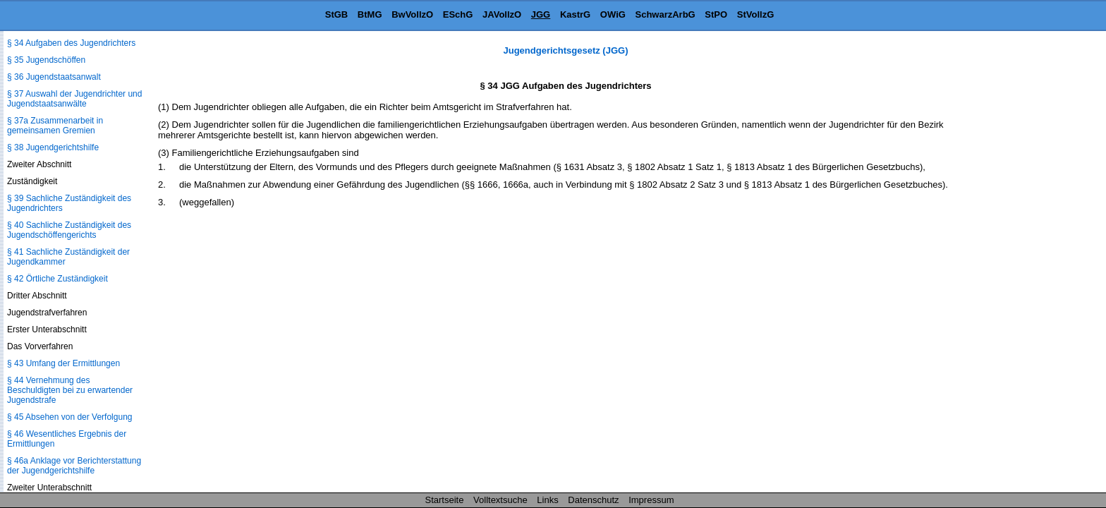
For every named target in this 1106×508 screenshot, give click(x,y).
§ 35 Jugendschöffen (46, 60)
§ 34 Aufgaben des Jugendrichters (71, 43)
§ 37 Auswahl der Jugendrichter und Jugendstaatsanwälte (74, 99)
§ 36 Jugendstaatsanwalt (54, 77)
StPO (716, 14)
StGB (336, 14)
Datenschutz (593, 500)
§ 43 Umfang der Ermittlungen (63, 363)
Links (547, 500)
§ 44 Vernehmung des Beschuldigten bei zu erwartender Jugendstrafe (70, 390)
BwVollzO (412, 14)
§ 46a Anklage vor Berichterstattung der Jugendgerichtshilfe (74, 466)
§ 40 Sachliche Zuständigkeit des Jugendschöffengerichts (69, 230)
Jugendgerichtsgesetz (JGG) (566, 50)
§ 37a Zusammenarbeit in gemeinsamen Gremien (55, 125)
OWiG (613, 14)
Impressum (651, 500)
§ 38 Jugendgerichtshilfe (53, 147)
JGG (540, 14)
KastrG (575, 14)
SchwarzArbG (665, 14)
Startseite (444, 500)
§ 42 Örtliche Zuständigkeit (57, 279)
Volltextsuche (500, 500)
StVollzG (755, 14)
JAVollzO (501, 14)
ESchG (458, 14)
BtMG (370, 14)
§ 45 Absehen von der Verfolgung (69, 417)
